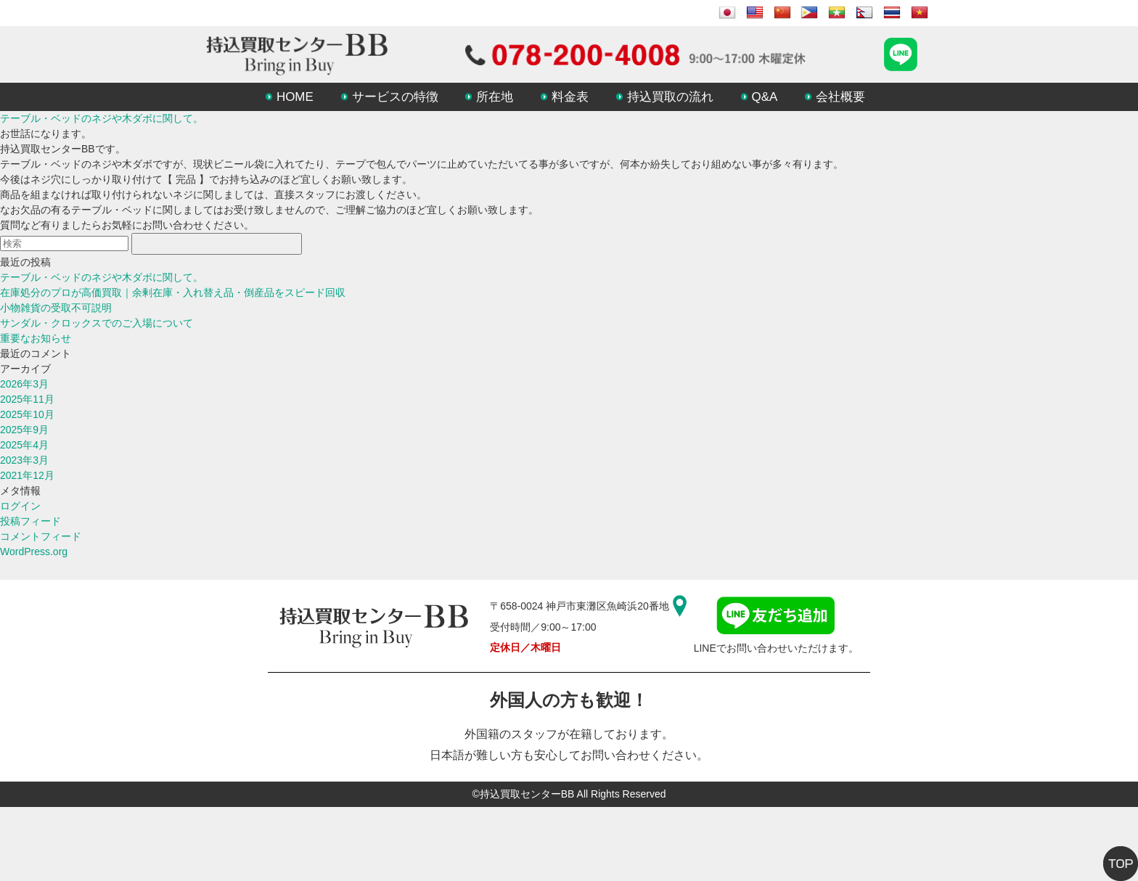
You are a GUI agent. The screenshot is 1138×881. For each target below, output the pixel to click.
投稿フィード (30, 521)
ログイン (20, 506)
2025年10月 (27, 414)
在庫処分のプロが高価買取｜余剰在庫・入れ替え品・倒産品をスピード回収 (172, 292)
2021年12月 (27, 475)
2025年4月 (24, 445)
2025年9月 (24, 429)
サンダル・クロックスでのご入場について (96, 323)
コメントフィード (40, 536)
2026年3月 (24, 384)
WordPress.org (33, 551)
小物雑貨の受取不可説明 (56, 308)
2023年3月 (24, 460)
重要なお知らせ (35, 338)
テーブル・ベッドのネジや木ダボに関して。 (101, 118)
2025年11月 (27, 399)
